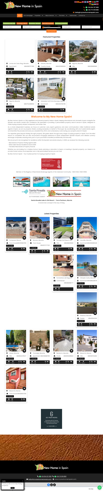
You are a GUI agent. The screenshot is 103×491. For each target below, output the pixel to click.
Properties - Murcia (22, 23)
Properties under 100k (9, 23)
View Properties (51, 31)
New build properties (47, 23)
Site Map (91, 489)
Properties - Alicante (34, 23)
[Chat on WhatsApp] (100, 488)
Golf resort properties (61, 23)
